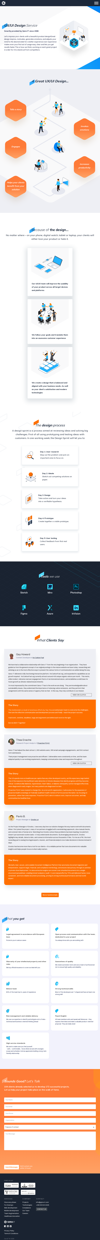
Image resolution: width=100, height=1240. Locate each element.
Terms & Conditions (11, 1233)
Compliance (26, 1208)
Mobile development (11, 1210)
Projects (25, 1202)
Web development (10, 1208)
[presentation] (20, 1158)
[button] (96, 3)
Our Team (25, 1210)
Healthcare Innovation (12, 1216)
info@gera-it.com (42, 1202)
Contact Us (41, 1209)
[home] (4, 3)
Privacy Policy (9, 1231)
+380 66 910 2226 (42, 1205)
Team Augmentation (11, 1213)
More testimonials (50, 895)
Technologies (27, 1205)
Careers (25, 1213)
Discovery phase (10, 1202)
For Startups (8, 1205)
